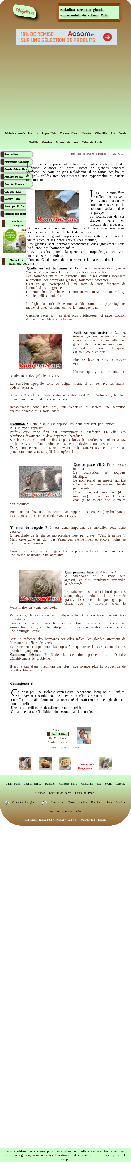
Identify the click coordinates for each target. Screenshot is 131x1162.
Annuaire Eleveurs (14, 184)
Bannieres (96, 801)
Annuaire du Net (13, 176)
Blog (50, 810)
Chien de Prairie (92, 141)
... (86, 766)
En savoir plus (108, 1155)
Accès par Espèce (14, 206)
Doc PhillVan (59, 734)
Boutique (121, 801)
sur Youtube (64, 810)
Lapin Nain (49, 132)
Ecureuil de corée (67, 141)
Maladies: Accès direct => (21, 132)
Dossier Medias (77, 801)
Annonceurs (57, 801)
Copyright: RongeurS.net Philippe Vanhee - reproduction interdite (65, 818)
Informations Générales (16, 162)
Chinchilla (101, 132)
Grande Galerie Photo (16, 169)
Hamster (86, 132)
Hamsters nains (68, 782)
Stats (109, 801)
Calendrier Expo (12, 191)
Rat (113, 132)
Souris (122, 132)
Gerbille (33, 141)
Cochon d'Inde (69, 132)
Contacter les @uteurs (26, 801)
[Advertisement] (41, 86)
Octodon (47, 141)
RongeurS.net (11, 154)
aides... (79, 810)
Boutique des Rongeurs (17, 213)
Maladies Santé (12, 199)
